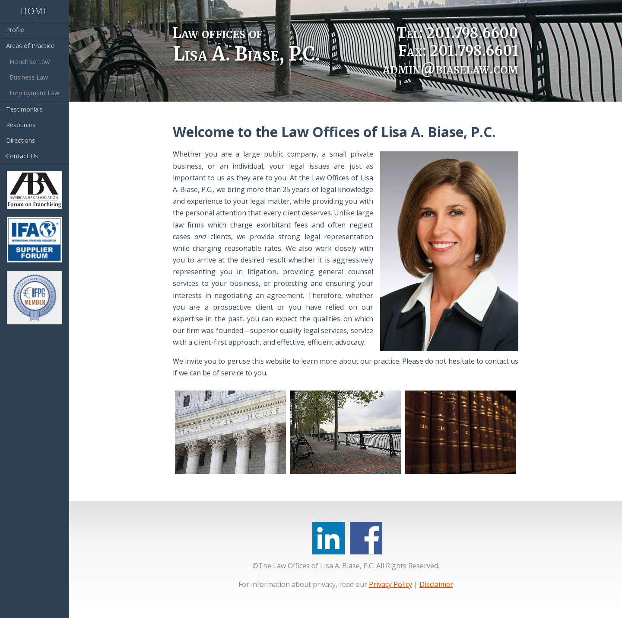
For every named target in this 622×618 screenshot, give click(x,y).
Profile (15, 30)
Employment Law (34, 93)
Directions (20, 140)
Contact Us (22, 156)
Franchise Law (30, 62)
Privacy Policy (390, 584)
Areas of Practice (30, 46)
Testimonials (24, 109)
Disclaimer (436, 584)
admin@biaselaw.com (450, 68)
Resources (20, 125)
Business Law (29, 77)
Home (35, 11)
